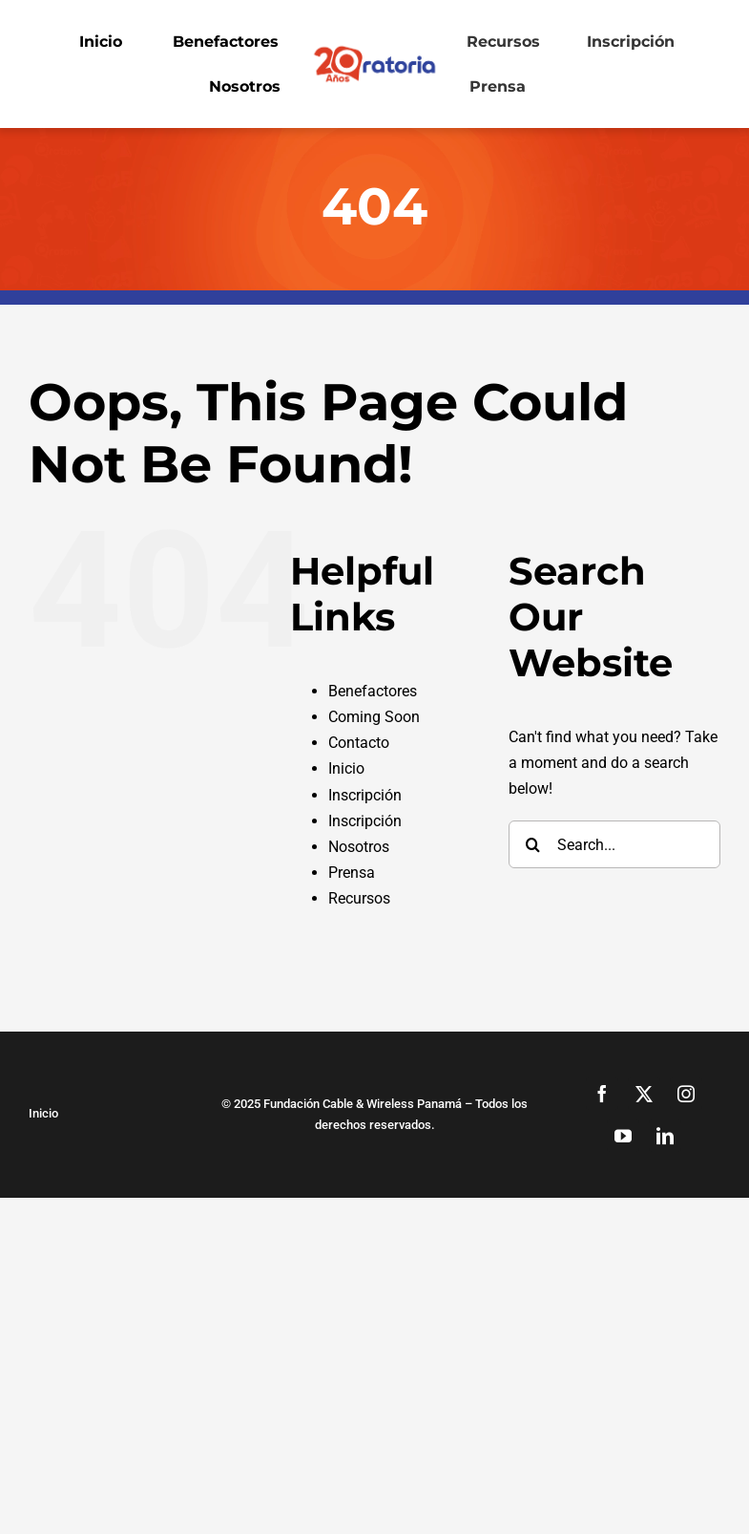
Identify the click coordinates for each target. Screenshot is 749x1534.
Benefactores (372, 691)
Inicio (346, 768)
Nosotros (358, 847)
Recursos (359, 898)
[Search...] (614, 844)
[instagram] (686, 1093)
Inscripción (365, 795)
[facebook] (602, 1093)
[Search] (532, 844)
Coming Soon (374, 717)
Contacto (358, 743)
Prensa (351, 872)
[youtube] (623, 1135)
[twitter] (644, 1093)
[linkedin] (665, 1135)
